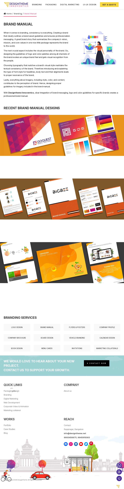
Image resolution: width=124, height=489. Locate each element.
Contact (67, 425)
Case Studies (9, 429)
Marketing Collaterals (107, 348)
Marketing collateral (12, 410)
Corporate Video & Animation (16, 406)
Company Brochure (17, 338)
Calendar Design (107, 338)
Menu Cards (46, 348)
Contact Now (96, 363)
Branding (7, 395)
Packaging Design (11, 391)
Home (8, 13)
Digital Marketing (11, 399)
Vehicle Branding (77, 338)
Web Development (12, 402)
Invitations (77, 348)
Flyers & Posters (77, 327)
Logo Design (17, 327)
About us (68, 391)
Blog (6, 433)
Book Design (17, 348)
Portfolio (7, 425)
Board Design (47, 338)
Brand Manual (47, 327)
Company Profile (107, 327)
